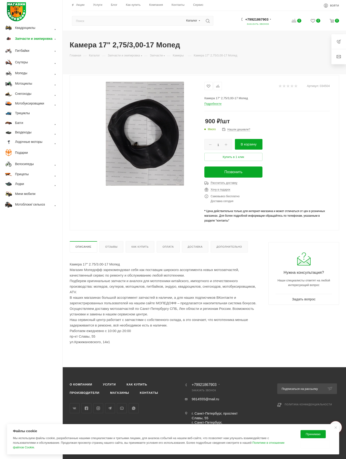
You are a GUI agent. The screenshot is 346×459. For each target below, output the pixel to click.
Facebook (86, 408)
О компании (81, 384)
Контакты (149, 392)
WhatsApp (134, 408)
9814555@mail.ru (205, 399)
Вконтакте (75, 408)
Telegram (110, 408)
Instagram (98, 408)
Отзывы (111, 246)
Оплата (168, 246)
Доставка (195, 246)
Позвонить (233, 172)
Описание (83, 246)
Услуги (109, 384)
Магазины (119, 392)
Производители (85, 392)
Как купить (140, 246)
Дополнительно (229, 246)
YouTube (122, 408)
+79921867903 (256, 19)
